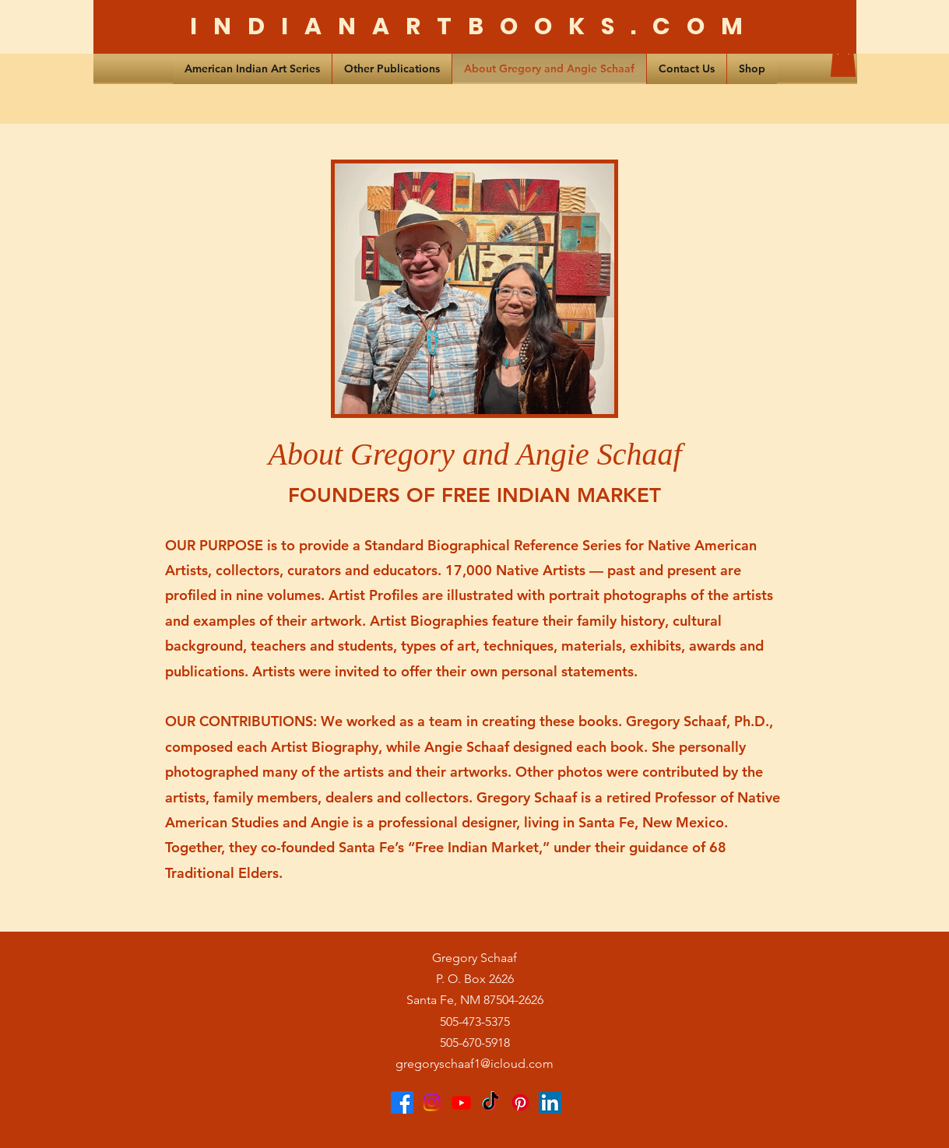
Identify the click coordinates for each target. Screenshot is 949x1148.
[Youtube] (461, 1102)
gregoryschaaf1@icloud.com (474, 1063)
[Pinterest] (520, 1102)
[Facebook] (402, 1102)
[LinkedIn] (550, 1102)
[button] (843, 61)
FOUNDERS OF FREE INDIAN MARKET (474, 495)
